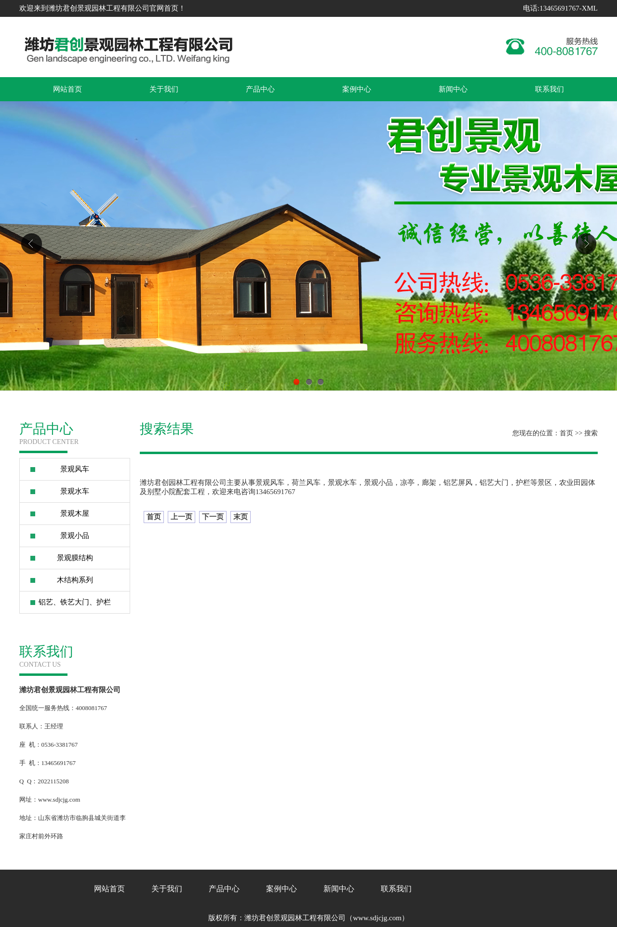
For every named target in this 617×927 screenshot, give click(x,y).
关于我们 (163, 89)
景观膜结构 (75, 558)
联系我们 (549, 89)
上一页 (181, 517)
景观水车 (74, 491)
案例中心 (356, 89)
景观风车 (74, 469)
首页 (566, 433)
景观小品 (74, 535)
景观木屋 (74, 513)
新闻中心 (453, 89)
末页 (240, 517)
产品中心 (260, 89)
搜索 (591, 433)
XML (590, 8)
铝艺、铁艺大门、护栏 (75, 602)
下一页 (213, 517)
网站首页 (67, 89)
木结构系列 (75, 580)
